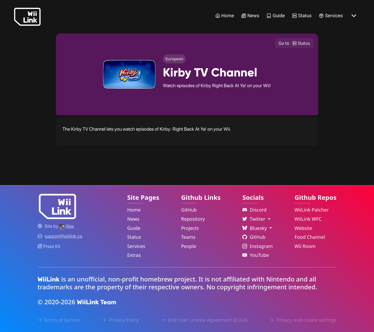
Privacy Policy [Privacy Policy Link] (120, 320)
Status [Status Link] (302, 15)
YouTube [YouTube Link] (255, 255)
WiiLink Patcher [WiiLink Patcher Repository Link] (312, 210)
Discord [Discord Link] (254, 210)
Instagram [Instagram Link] (257, 246)
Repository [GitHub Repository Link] (193, 219)
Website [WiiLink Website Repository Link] (303, 228)
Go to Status (294, 43)
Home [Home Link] (224, 15)
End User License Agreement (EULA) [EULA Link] (204, 320)
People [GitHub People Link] (188, 246)
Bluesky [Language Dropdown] (255, 228)
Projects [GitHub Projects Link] (190, 228)
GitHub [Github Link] (253, 237)
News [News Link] (250, 15)
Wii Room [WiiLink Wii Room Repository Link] (305, 246)
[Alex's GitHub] (66, 226)
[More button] (354, 15)
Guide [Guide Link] (275, 15)
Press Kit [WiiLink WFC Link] (49, 246)
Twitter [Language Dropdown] (254, 219)
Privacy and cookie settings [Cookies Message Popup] (302, 320)
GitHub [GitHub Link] (189, 210)
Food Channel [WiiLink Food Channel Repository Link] (310, 237)
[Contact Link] (63, 236)
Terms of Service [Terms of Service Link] (59, 320)
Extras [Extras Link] (134, 255)
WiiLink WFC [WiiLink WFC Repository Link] (308, 219)
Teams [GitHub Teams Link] (188, 237)
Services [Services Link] (331, 15)
